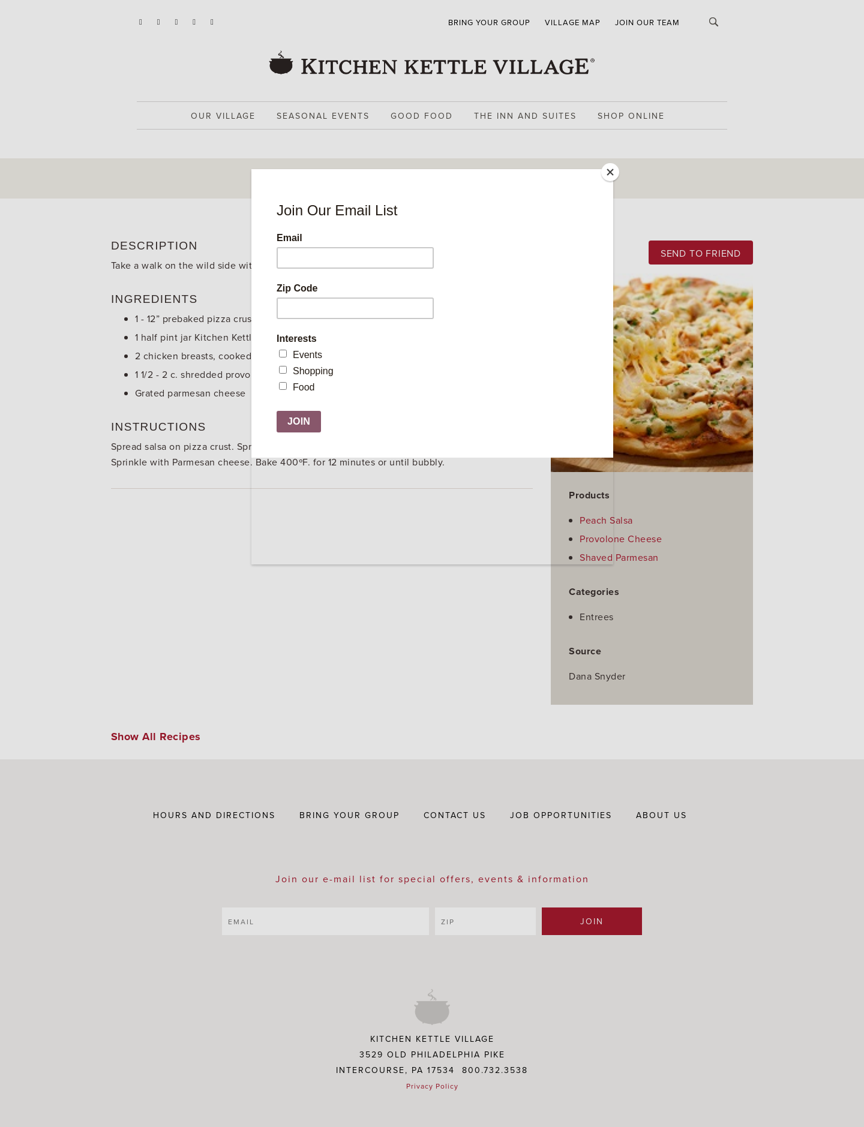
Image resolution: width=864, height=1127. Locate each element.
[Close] (610, 172)
